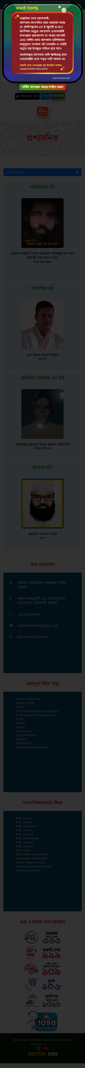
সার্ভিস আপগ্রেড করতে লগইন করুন (42, 87)
